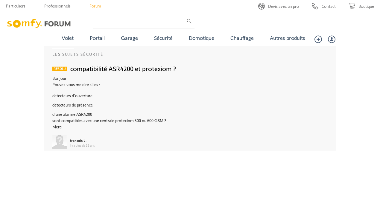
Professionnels (57, 5)
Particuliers (15, 5)
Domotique (201, 37)
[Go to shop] (361, 6)
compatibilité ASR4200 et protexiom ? (123, 68)
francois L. (78, 140)
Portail (97, 37)
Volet (68, 37)
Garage (129, 37)
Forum (95, 5)
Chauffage (242, 37)
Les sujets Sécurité (78, 54)
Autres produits (287, 37)
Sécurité (163, 37)
